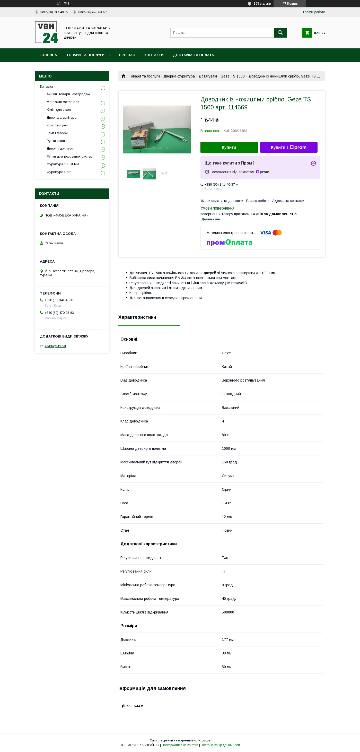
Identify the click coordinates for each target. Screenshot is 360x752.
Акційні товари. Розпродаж (68, 94)
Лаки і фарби (57, 133)
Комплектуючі (57, 125)
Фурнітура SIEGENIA (63, 164)
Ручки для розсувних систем (70, 156)
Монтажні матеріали (63, 102)
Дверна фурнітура (179, 76)
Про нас (127, 55)
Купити (229, 147)
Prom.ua (204, 740)
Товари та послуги (85, 55)
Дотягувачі (208, 76)
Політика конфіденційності (220, 745)
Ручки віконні (57, 141)
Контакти (154, 55)
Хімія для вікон (59, 109)
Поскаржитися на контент (180, 745)
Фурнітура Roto (59, 172)
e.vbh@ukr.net (55, 346)
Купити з (288, 147)
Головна (48, 55)
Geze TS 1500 (233, 76)
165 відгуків (262, 3)
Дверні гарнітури (60, 148)
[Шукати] (280, 33)
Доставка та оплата (193, 55)
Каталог (47, 86)
